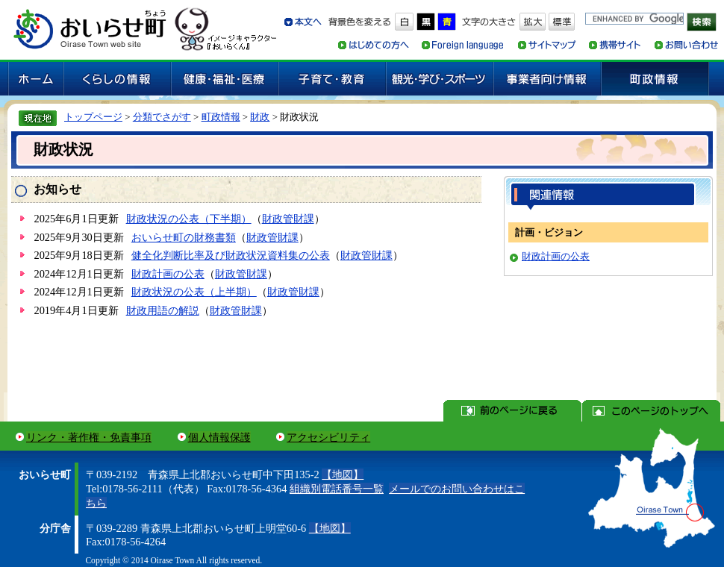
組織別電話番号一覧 (337, 489)
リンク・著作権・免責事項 (89, 437)
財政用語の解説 (162, 310)
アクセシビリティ (328, 437)
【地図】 (342, 474)
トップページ (93, 116)
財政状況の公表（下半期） (189, 219)
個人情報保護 (219, 437)
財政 (259, 116)
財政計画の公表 (168, 274)
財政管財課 (288, 219)
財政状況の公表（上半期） (194, 292)
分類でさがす (162, 116)
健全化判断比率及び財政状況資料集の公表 (230, 255)
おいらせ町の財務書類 (183, 237)
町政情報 (221, 116)
